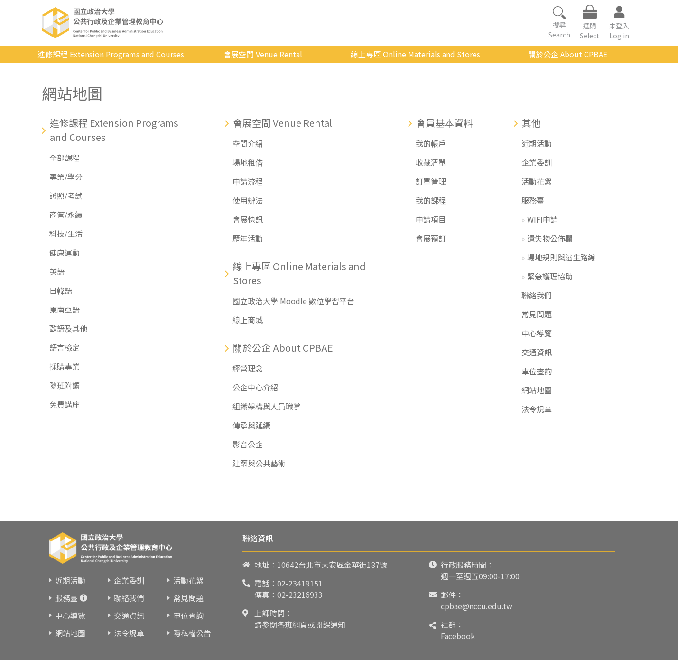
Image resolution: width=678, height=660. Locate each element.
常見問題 (536, 314)
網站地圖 (536, 390)
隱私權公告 (192, 633)
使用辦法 (247, 200)
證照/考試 (66, 195)
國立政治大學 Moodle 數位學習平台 (293, 301)
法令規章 (536, 409)
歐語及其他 (68, 328)
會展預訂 (431, 238)
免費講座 (64, 404)
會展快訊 (247, 219)
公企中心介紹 (255, 387)
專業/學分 (66, 176)
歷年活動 (247, 238)
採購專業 (64, 366)
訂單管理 (431, 181)
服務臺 (532, 200)
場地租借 (247, 162)
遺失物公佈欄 (550, 238)
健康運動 (64, 252)
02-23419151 (300, 583)
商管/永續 (66, 214)
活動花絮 (536, 181)
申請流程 (247, 181)
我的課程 (431, 200)
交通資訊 (536, 352)
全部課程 (64, 157)
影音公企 (247, 444)
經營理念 (247, 368)
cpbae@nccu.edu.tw (476, 606)
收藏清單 (431, 162)
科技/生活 (66, 233)
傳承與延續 (251, 425)
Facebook (458, 635)
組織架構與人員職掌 (266, 406)
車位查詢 (536, 371)
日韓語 (60, 290)
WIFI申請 (542, 219)
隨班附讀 (64, 385)
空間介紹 (247, 143)
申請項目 (431, 219)
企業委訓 (536, 162)
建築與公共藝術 (259, 463)
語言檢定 (64, 347)
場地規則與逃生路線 (561, 257)
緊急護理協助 (550, 276)
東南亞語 (64, 309)
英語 (57, 271)
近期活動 (536, 143)
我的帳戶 (431, 143)
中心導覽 (536, 333)
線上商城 (247, 319)
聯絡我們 (536, 295)
